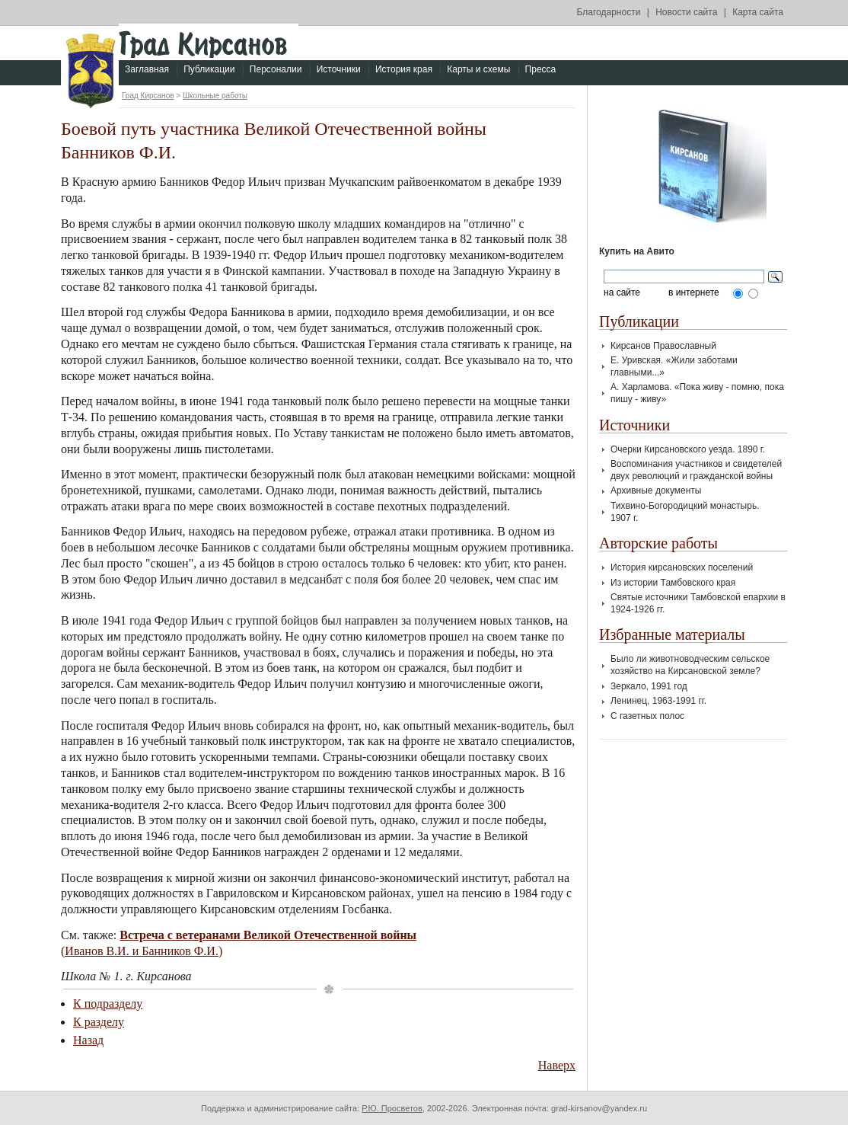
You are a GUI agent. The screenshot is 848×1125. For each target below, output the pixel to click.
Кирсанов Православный (663, 345)
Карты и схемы (478, 69)
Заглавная (147, 69)
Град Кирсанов (148, 95)
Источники (339, 69)
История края (403, 69)
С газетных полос (647, 716)
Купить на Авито (636, 251)
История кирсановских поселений (681, 567)
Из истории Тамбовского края (672, 582)
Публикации (208, 69)
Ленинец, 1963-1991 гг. (658, 700)
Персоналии (276, 69)
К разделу (98, 1021)
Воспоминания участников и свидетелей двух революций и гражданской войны (696, 470)
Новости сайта (686, 12)
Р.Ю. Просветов (392, 1108)
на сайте (622, 293)
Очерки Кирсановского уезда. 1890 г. (687, 449)
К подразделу (107, 1003)
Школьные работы (215, 95)
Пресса (540, 69)
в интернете (693, 293)
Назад (88, 1040)
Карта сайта (757, 12)
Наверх (556, 1065)
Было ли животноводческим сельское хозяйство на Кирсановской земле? (690, 665)
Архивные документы (655, 490)
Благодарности (609, 12)
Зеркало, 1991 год (648, 686)
